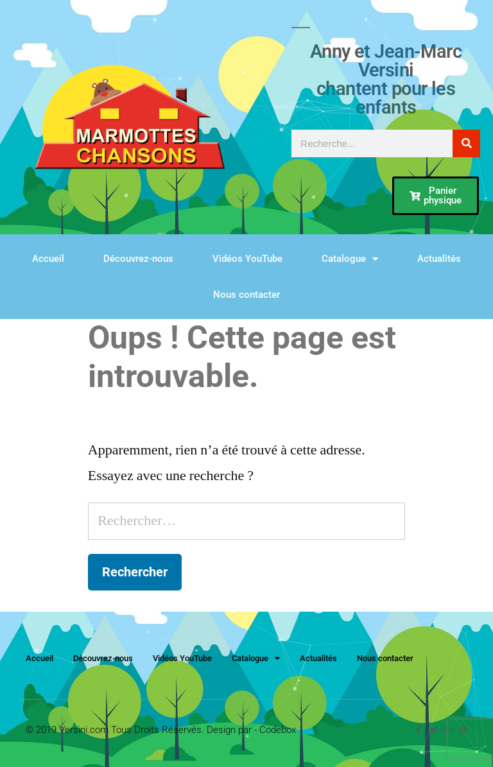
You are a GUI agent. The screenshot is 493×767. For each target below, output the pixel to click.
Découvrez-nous (138, 258)
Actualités (439, 258)
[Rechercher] (466, 143)
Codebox (277, 730)
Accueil (48, 258)
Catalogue (350, 259)
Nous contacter (246, 294)
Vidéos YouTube (247, 258)
